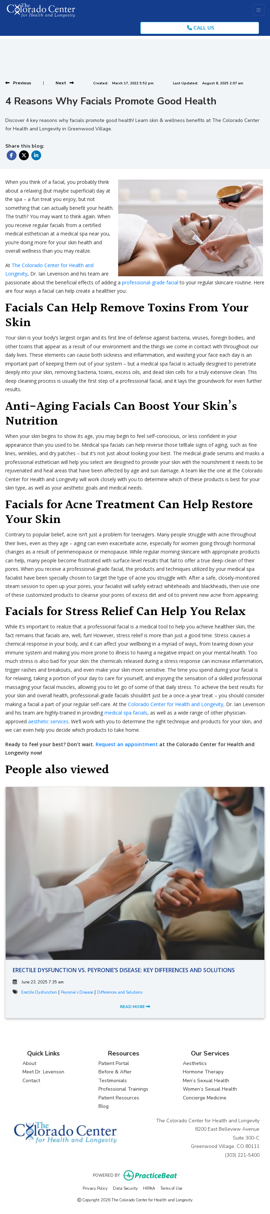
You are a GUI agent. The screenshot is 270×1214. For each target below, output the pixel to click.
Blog (103, 1106)
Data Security (125, 1188)
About (29, 1063)
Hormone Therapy (203, 1071)
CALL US (200, 28)
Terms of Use (171, 1188)
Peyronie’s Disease (77, 992)
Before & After (114, 1071)
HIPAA (149, 1188)
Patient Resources (118, 1097)
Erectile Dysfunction (39, 992)
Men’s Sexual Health (206, 1080)
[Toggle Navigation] (258, 10)
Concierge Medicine (204, 1097)
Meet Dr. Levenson (43, 1071)
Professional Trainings (123, 1089)
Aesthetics (195, 1063)
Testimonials (112, 1080)
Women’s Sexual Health (210, 1089)
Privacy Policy (95, 1188)
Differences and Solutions (119, 992)
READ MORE (135, 1006)
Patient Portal (113, 1063)
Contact (31, 1080)
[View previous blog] (18, 83)
